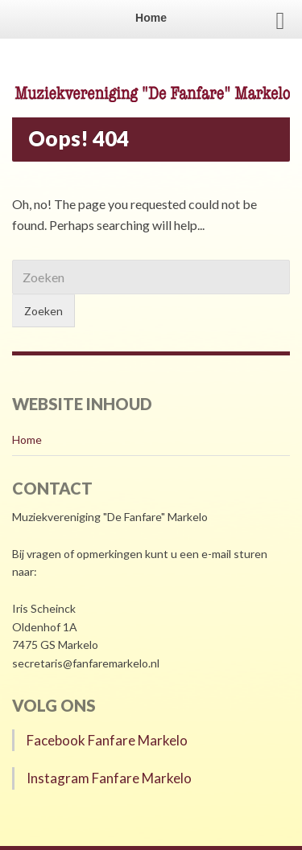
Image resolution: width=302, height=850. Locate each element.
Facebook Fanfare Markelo (107, 740)
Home (27, 439)
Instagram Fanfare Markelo (109, 778)
